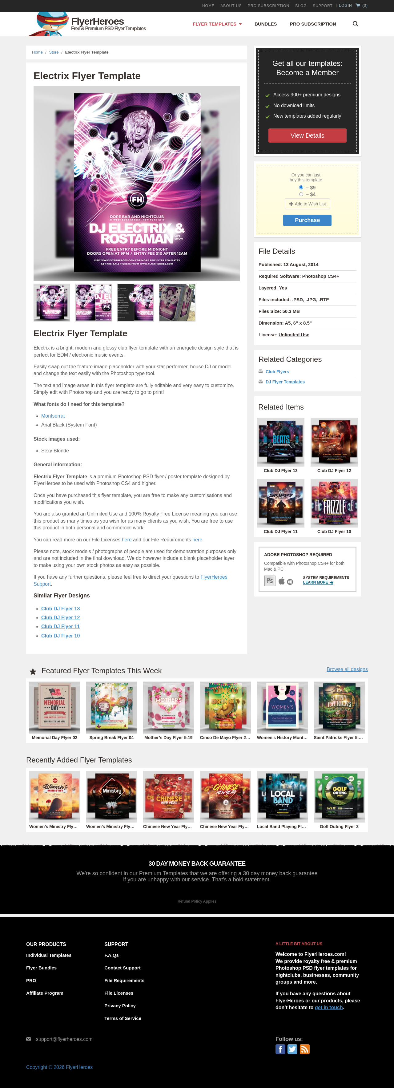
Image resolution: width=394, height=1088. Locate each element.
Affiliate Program (44, 993)
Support (323, 6)
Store (54, 52)
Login (345, 5)
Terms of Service (122, 1018)
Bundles (266, 23)
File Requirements (124, 980)
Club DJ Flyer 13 (60, 608)
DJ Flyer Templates (285, 381)
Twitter (292, 1049)
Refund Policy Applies (197, 901)
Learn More (318, 582)
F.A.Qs (111, 955)
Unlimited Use (294, 334)
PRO (31, 980)
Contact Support (122, 967)
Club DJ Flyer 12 (60, 617)
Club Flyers (277, 371)
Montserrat (53, 416)
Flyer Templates (214, 23)
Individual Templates (48, 955)
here (127, 539)
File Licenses (118, 993)
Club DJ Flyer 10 (60, 635)
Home (208, 6)
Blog (301, 6)
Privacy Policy (120, 1005)
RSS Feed (305, 1049)
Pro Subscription (313, 23)
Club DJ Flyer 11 (60, 626)
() (362, 6)
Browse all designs (347, 669)
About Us (231, 6)
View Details (307, 135)
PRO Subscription (268, 6)
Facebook (280, 1049)
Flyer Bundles (41, 967)
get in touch (329, 1007)
